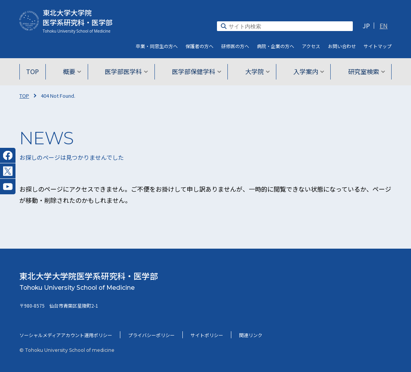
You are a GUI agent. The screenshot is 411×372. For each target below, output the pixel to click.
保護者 (199, 46)
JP (366, 25)
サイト (378, 46)
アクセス (311, 46)
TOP (35, 71)
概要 (74, 71)
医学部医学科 (127, 71)
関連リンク (250, 335)
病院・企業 (275, 46)
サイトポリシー (207, 335)
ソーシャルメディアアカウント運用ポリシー (65, 335)
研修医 (235, 46)
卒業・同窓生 (157, 46)
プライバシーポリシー (151, 335)
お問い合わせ (342, 46)
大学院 (256, 71)
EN (384, 25)
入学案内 (306, 71)
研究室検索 (363, 71)
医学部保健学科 (196, 71)
